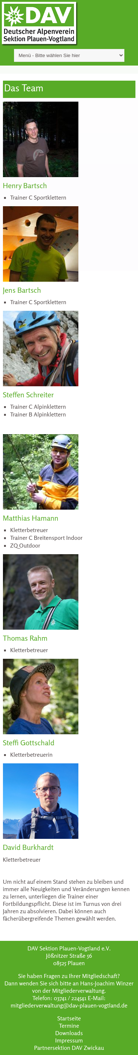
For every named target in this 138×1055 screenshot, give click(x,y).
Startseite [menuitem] (69, 1018)
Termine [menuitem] (69, 1025)
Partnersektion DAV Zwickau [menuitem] (69, 1047)
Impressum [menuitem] (69, 1040)
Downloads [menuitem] (69, 1033)
